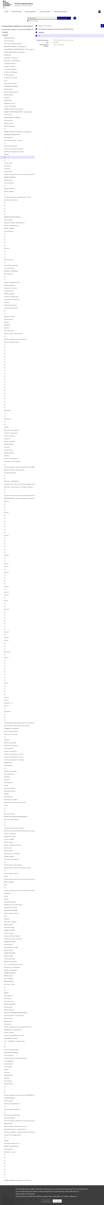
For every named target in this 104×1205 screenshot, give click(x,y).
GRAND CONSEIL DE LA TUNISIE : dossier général (17, 132)
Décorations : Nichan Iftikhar (12, 60)
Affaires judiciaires (9, 453)
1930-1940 (5, 35)
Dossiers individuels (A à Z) (11, 225)
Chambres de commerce (11, 745)
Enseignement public (10, 836)
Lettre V (6, 700)
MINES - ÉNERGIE (8, 882)
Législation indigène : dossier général (14, 222)
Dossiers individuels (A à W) (11, 282)
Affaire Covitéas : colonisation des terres (15, 1126)
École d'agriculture (9, 774)
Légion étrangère (8, 956)
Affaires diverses (8, 95)
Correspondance (8, 231)
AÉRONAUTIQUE (8, 981)
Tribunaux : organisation (10, 433)
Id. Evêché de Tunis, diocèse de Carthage (15, 1058)
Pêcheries (6, 919)
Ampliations (7, 711)
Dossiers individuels (9, 441)
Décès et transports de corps (12, 1115)
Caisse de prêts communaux (12, 299)
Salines (6, 896)
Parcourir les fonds (45, 11)
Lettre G (6, 572)
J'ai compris (57, 1201)
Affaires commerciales (10, 742)
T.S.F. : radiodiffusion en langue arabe (14, 1041)
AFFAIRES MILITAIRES (9, 953)
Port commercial (8, 1001)
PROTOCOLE (7, 55)
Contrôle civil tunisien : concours (13, 140)
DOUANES (7, 325)
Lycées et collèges (9, 839)
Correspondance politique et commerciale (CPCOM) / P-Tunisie (18, 29)
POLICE (6, 1069)
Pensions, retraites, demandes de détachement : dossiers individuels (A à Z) (20, 831)
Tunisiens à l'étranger (10, 106)
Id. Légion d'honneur (10, 66)
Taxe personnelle (8, 291)
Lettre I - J (6, 592)
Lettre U (6, 697)
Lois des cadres (8, 163)
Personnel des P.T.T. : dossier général (14, 1015)
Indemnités (7, 168)
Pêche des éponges (9, 927)
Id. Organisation (8, 450)
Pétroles (6, 899)
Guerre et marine (9, 933)
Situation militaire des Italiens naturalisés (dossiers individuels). (20, 495)
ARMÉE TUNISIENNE (9, 1004)
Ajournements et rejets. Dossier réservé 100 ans (17, 725)
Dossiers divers (8, 171)
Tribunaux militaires (9, 436)
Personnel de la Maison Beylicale (13, 43)
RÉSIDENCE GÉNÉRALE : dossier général (15, 46)
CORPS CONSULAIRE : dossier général (14, 52)
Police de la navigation (10, 922)
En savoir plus (46, 1201)
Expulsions (7, 97)
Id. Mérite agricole (9, 75)
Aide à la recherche (33, 20)
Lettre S (6, 657)
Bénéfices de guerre (9, 293)
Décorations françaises (10, 83)
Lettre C (6, 535)
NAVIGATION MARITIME (10, 910)
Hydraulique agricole (10, 902)
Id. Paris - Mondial (9, 1032)
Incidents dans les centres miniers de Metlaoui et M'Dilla (19, 890)
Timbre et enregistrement (11, 296)
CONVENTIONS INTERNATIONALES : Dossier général (19, 49)
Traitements (7, 166)
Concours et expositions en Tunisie (13, 754)
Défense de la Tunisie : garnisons (13, 939)
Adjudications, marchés (10, 907)
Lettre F (6, 566)
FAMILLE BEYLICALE (9, 38)
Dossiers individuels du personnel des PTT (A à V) (17, 1027)
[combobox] (64, 18)
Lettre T (6, 683)
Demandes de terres (9, 791)
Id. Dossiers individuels (10, 69)
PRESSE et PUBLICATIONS (11, 1146)
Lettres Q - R (7, 652)
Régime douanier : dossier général (13, 333)
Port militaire (7, 998)
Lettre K (6, 595)
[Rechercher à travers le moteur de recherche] (43, 18)
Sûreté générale (8, 1075)
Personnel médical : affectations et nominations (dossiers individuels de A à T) (20, 1120)
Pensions (6, 154)
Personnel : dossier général (11, 430)
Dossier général (8, 89)
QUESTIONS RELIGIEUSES (11, 1052)
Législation (7, 438)
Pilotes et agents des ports (11, 913)
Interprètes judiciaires (10, 473)
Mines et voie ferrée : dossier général (14, 470)
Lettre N (6, 632)
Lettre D (6, 555)
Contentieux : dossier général (12, 461)
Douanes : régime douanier (11, 342)
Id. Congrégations (9, 1061)
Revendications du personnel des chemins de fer (17, 868)
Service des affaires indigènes (12, 936)
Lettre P (6, 640)
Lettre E (6, 563)
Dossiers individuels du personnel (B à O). (15, 339)
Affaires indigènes (9, 191)
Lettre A (6, 501)
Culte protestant (8, 1064)
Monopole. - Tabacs (9, 316)
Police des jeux (8, 1081)
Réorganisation (8, 1021)
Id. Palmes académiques (10, 72)
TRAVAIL (6, 794)
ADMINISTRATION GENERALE (12, 117)
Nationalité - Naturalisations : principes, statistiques (18, 487)
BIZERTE (6, 993)
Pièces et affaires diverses (11, 731)
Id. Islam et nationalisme (11, 200)
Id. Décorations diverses (10, 78)
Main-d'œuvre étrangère (10, 799)
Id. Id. (5, 80)
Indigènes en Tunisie (9, 103)
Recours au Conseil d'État (11, 458)
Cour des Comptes (9, 268)
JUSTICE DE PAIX (8, 444)
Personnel (7, 328)
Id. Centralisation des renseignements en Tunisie (17, 197)
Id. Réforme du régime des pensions (14, 151)
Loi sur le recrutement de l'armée (13, 964)
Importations (7, 419)
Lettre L (6, 600)
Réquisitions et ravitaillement (12, 967)
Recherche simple (17, 11)
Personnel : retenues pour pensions (13, 149)
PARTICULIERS (8, 1123)
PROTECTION (8, 100)
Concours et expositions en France (13, 757)
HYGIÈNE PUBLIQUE (9, 1098)
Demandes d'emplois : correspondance (15, 1129)
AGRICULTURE (8, 762)
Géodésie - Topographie (10, 970)
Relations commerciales (10, 734)
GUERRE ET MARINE (9, 930)
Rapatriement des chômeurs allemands (15, 802)
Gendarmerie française (10, 961)
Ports (5, 916)
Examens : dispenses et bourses (12, 845)
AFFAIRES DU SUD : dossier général (13, 109)
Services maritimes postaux (11, 1049)
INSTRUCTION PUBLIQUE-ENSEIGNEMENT (15, 816)
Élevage (6, 785)
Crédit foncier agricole (10, 305)
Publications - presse (9, 1152)
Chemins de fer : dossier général (13, 865)
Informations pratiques (59, 11)
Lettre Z (6, 706)
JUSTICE (6, 427)
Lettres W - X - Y (8, 703)
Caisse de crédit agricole (11, 308)
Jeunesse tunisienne (9, 188)
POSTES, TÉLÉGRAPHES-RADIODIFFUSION (15, 1012)
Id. (4, 129)
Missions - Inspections (10, 833)
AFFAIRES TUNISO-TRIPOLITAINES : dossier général (18, 112)
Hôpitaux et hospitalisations (12, 1103)
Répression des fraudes (10, 771)
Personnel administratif (10, 146)
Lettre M (6, 609)
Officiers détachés (9, 1010)
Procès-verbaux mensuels (11, 265)
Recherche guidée (30, 11)
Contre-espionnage (9, 958)
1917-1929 (5, 32)
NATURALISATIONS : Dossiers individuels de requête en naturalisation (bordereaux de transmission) (20, 498)
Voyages (6, 1140)
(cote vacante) (8, 114)
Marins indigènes (8, 978)
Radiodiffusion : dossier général (12, 1030)
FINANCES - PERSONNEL (11, 271)
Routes (6, 876)
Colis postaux (7, 1024)
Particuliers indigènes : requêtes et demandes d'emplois (19, 1132)
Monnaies (6, 302)
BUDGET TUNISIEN (9, 228)
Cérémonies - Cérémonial (11, 58)
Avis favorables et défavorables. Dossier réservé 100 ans (19, 723)
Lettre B (6, 512)
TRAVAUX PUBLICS (9, 856)
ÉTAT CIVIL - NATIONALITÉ (11, 481)
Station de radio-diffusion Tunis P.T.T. (14, 1035)
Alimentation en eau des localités (13, 904)
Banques (6, 322)
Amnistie (6, 455)
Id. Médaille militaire (9, 63)
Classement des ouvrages (11, 947)
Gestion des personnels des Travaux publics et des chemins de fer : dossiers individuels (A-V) (20, 879)
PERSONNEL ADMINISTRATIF (12, 134)
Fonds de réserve (8, 259)
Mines (5, 885)
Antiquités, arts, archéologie (12, 853)
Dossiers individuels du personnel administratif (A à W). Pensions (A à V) (20, 174)
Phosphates (7, 893)
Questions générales (9, 126)
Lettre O (6, 637)
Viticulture (7, 777)
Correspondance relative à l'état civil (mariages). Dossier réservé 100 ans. (20, 484)
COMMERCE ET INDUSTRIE (11, 728)
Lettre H (6, 586)
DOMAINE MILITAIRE (9, 941)
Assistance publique (9, 1118)
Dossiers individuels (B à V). (11, 92)
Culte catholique (8, 1055)
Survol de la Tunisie (9, 984)
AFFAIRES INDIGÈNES (10, 177)
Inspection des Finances (10, 288)
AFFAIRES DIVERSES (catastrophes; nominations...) (18, 1180)
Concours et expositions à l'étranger (14, 760)
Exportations (7, 410)
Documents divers (9, 41)
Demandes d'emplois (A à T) (12, 1143)
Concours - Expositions (10, 751)
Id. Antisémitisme (9, 183)
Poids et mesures (8, 748)
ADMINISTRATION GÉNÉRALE (12, 217)
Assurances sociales (9, 814)
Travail (6, 805)
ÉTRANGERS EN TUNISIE (11, 86)
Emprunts (6, 248)
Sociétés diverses (8, 1084)
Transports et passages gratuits (12, 1135)
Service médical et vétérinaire (12, 1109)
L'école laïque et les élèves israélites (14, 828)
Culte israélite (8, 1066)
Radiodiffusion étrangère (11, 1038)
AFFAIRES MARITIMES (10, 973)
